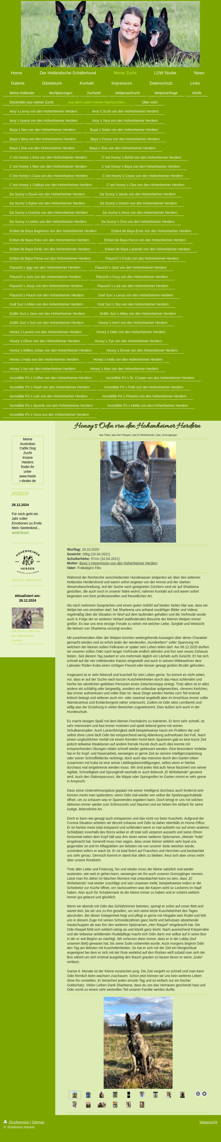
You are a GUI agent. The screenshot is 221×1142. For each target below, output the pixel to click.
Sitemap (38, 1122)
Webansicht (208, 1122)
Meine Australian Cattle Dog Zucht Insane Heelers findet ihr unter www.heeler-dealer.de (27, 460)
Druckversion (17, 1122)
